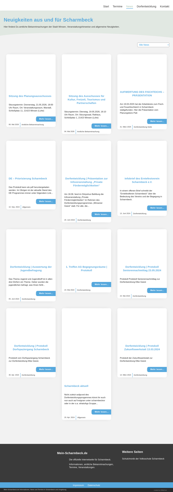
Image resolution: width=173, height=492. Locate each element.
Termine (117, 6)
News (129, 6)
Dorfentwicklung (146, 6)
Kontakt (164, 6)
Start (106, 6)
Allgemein (26, 207)
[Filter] (153, 45)
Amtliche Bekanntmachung (33, 124)
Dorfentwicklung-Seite (143, 127)
